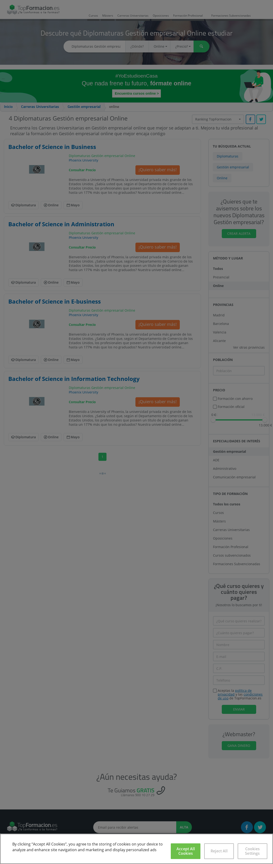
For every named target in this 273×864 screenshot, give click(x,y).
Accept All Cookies (185, 851)
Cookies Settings (252, 851)
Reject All (219, 851)
